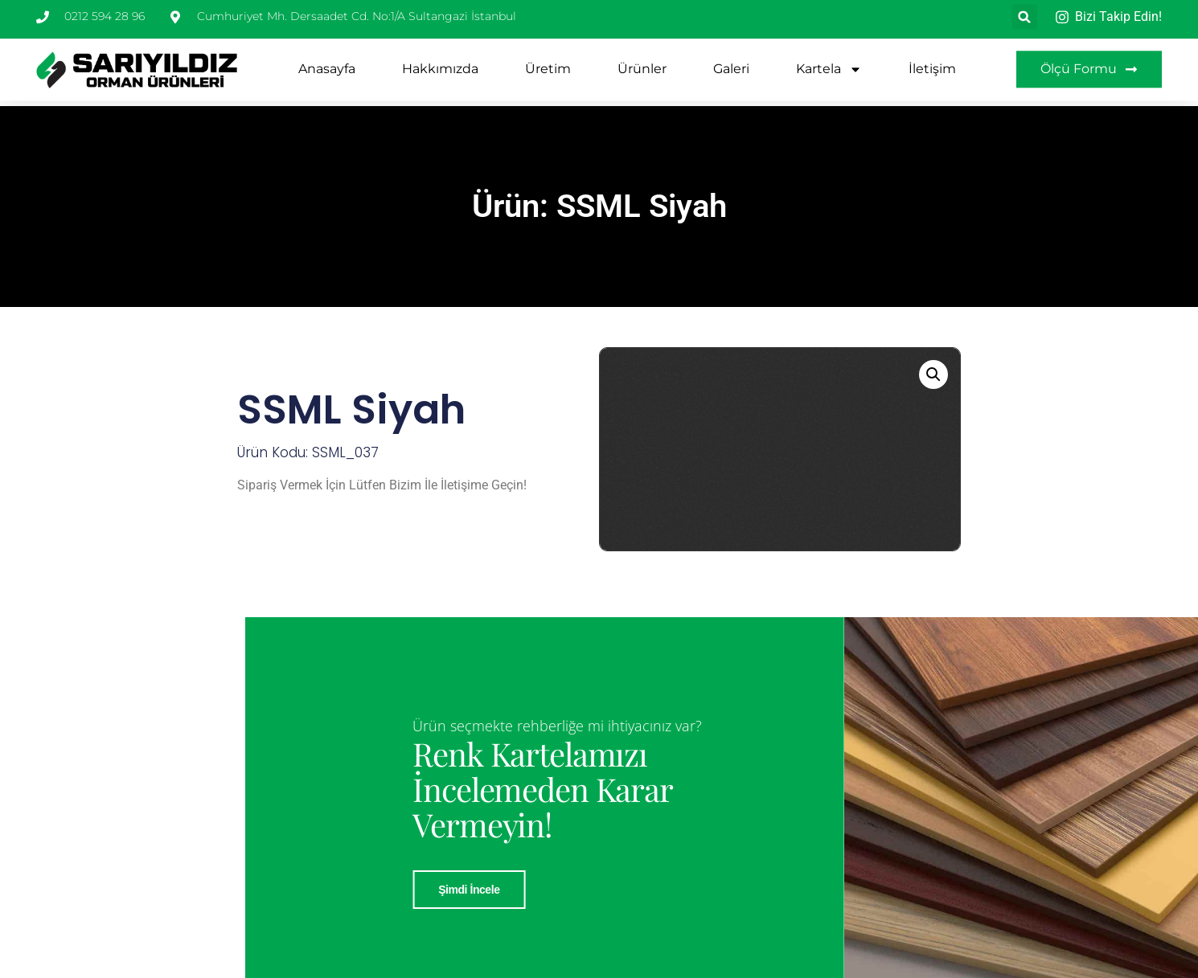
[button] (933, 374)
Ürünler (642, 61)
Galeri (731, 61)
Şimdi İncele (677, 889)
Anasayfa (326, 61)
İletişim (932, 61)
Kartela (829, 61)
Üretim (548, 61)
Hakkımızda (440, 61)
